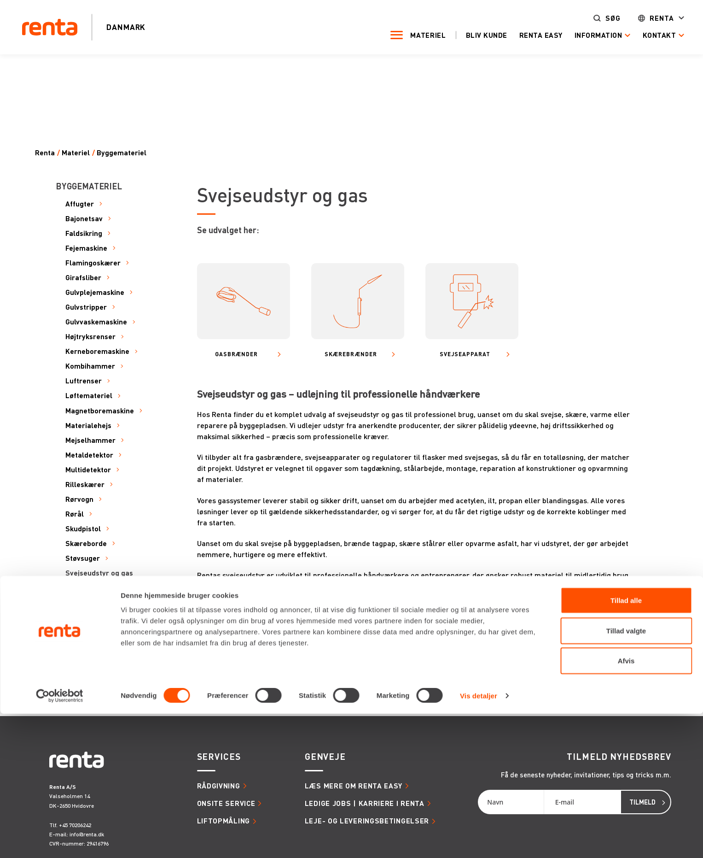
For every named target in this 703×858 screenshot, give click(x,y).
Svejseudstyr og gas (99, 573)
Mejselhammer (90, 440)
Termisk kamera (92, 602)
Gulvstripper (86, 307)
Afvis (626, 805)
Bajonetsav (84, 219)
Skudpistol (83, 529)
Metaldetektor (89, 455)
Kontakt (646, 35)
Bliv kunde (473, 35)
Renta (649, 18)
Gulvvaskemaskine (96, 322)
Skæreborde (86, 543)
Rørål (74, 514)
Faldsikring (83, 233)
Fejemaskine (86, 248)
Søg (600, 18)
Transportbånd (90, 617)
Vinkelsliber (85, 677)
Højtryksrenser (90, 337)
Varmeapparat (89, 662)
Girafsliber (83, 278)
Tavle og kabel (89, 588)
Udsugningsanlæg (95, 647)
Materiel (415, 35)
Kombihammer (90, 366)
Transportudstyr (93, 632)
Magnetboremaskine (99, 411)
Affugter (79, 204)
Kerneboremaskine (97, 351)
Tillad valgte (626, 775)
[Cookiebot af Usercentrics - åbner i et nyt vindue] (59, 840)
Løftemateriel (88, 396)
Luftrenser (83, 381)
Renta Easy (528, 35)
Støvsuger (82, 558)
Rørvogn (79, 499)
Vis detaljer (478, 840)
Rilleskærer (85, 484)
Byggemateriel (121, 152)
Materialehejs (88, 425)
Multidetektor (88, 470)
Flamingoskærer (93, 263)
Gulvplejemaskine (94, 292)
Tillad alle (626, 744)
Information (586, 35)
